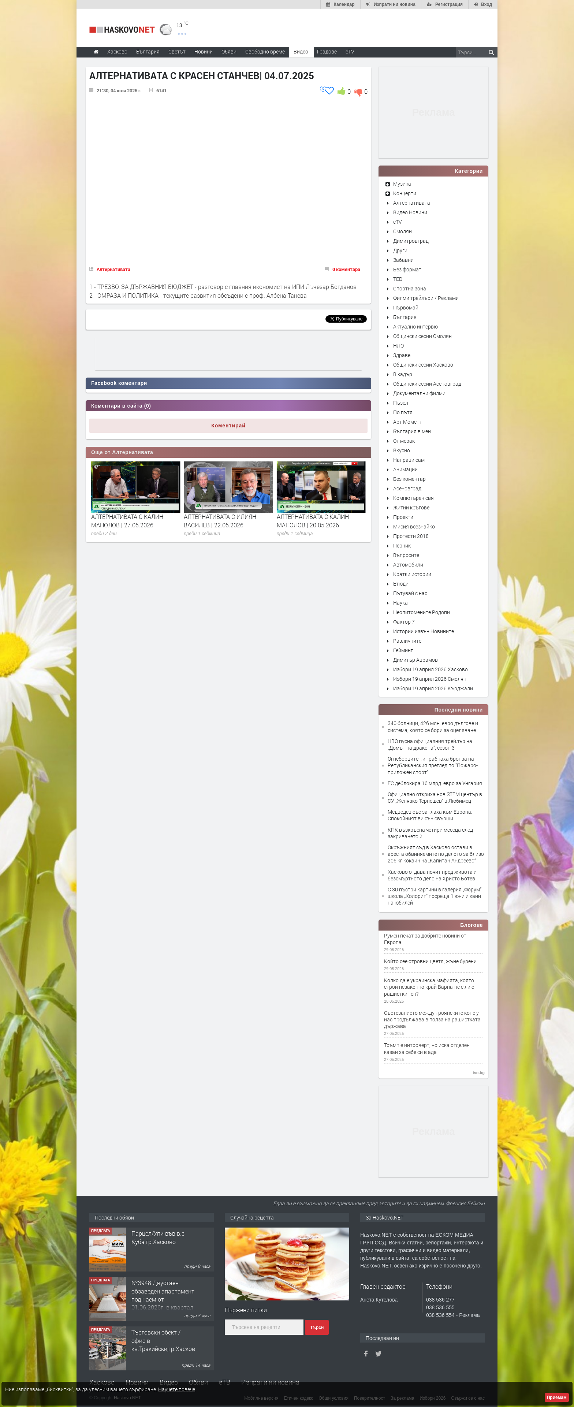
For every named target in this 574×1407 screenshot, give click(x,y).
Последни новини (459, 710)
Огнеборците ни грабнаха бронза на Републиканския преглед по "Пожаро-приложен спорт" (433, 765)
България (405, 316)
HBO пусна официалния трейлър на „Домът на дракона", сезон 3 (430, 744)
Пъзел (400, 402)
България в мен (412, 431)
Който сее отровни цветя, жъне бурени (430, 961)
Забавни (403, 259)
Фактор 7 (404, 621)
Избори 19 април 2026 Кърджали (433, 688)
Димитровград (411, 240)
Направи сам (409, 459)
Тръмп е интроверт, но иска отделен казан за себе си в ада (427, 1048)
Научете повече (176, 1389)
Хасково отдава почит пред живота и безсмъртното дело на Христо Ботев (432, 875)
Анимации (405, 469)
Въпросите (406, 555)
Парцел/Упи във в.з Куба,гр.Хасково (157, 1237)
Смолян (402, 231)
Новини (203, 51)
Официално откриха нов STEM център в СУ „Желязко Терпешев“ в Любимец (435, 797)
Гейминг (403, 650)
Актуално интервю (415, 326)
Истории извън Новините (423, 631)
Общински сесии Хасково (423, 364)
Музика (402, 183)
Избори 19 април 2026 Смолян (429, 678)
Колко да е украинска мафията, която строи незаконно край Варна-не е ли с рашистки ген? (429, 987)
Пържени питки (246, 1310)
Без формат (407, 269)
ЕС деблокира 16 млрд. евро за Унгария (435, 783)
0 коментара (346, 269)
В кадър (402, 374)
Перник (402, 545)
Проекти (403, 516)
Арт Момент (407, 421)
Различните (407, 640)
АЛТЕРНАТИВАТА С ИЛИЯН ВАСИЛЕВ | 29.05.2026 (127, 520)
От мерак (404, 440)
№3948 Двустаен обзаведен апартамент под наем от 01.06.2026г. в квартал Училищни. (162, 1299)
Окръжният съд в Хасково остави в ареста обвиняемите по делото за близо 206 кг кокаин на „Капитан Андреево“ (436, 854)
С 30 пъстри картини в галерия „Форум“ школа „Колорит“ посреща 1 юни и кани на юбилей (434, 896)
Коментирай (228, 425)
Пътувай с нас (410, 593)
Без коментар (409, 478)
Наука (400, 602)
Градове (327, 51)
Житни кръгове (411, 507)
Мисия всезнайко (414, 526)
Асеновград (407, 488)
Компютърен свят (414, 497)
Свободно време (265, 51)
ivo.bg (479, 1072)
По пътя (403, 412)
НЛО (398, 345)
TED (397, 278)
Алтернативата (113, 269)
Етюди (401, 583)
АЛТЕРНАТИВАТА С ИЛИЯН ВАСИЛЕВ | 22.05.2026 (313, 520)
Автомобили (408, 564)
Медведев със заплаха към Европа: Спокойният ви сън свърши (430, 815)
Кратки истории (412, 574)
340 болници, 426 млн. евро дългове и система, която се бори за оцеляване (433, 726)
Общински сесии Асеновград (427, 383)
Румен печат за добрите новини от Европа (425, 939)
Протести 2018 (411, 535)
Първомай (405, 307)
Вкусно (401, 450)
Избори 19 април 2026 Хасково (430, 669)
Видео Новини (410, 212)
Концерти (404, 193)
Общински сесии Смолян (422, 336)
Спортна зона (409, 288)
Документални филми (419, 393)
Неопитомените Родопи (421, 612)
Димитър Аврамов (415, 659)
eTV (397, 221)
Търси (317, 1327)
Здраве (401, 355)
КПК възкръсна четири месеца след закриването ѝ (430, 833)
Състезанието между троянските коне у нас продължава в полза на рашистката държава (432, 1019)
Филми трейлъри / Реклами (426, 297)
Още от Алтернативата (122, 452)
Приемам (557, 1397)
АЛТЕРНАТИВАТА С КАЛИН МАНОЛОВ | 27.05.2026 (220, 520)
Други (400, 250)
